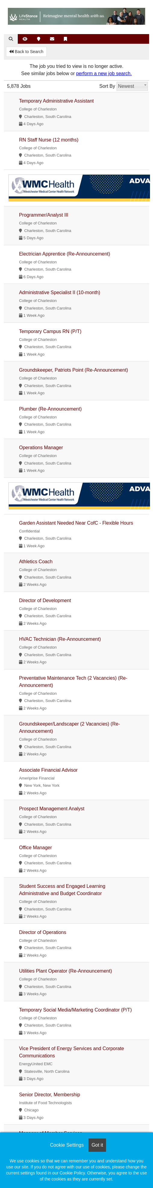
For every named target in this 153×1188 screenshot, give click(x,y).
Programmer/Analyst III (43, 215)
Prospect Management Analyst (51, 808)
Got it (97, 1145)
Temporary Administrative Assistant (56, 100)
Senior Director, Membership (49, 1094)
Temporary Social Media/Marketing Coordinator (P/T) (75, 1009)
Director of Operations (42, 932)
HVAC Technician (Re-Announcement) (60, 639)
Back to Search (26, 51)
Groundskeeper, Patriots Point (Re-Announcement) (73, 370)
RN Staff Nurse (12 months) (48, 139)
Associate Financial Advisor (48, 770)
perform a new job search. (104, 73)
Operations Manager (41, 447)
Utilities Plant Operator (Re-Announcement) (65, 971)
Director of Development (45, 600)
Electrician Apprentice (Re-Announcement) (64, 253)
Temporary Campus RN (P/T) (50, 331)
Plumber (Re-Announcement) (50, 408)
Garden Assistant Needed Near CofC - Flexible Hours (76, 523)
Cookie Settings (67, 1145)
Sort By (107, 86)
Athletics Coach (35, 561)
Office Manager (35, 847)
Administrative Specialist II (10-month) (59, 292)
